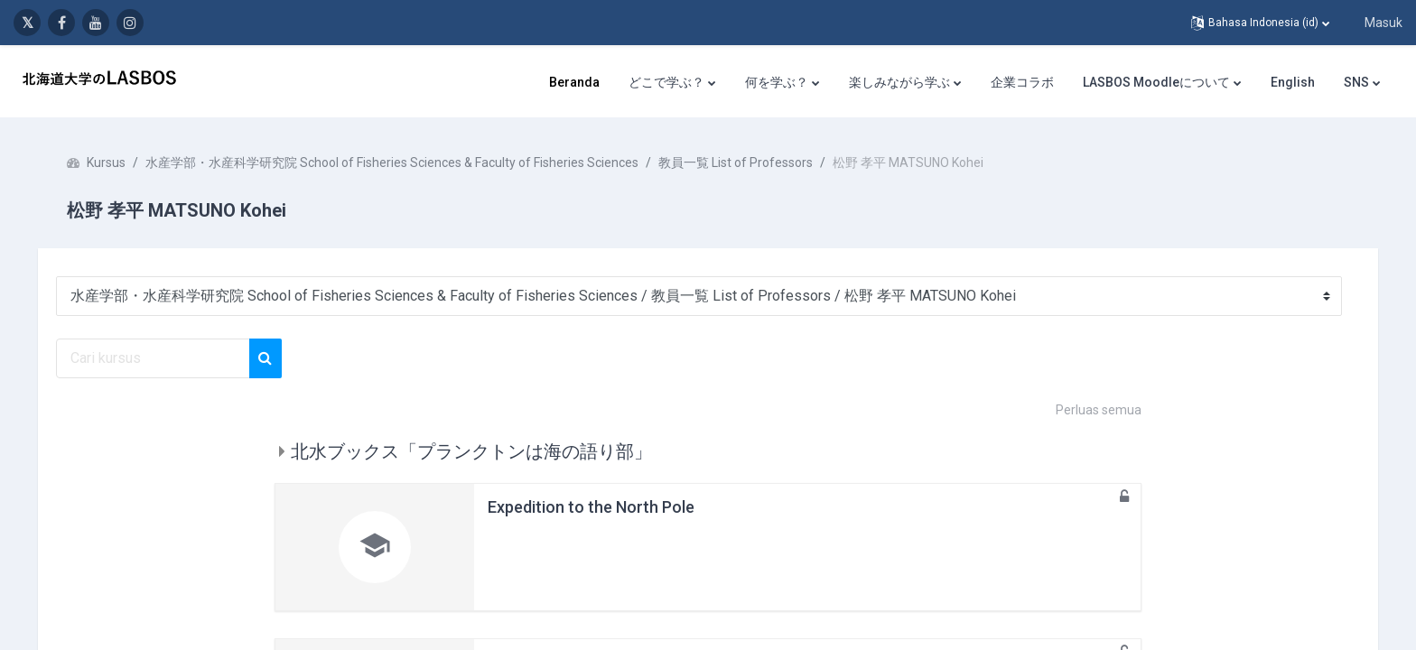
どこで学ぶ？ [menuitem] (666, 82)
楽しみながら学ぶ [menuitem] (899, 82)
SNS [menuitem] (1356, 82)
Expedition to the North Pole (591, 506)
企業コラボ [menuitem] (1022, 82)
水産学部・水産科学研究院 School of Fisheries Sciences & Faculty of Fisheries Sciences (404, 162)
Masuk (1383, 22)
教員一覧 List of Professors (748, 162)
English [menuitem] (1293, 82)
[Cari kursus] (166, 358)
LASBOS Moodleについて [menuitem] (1156, 82)
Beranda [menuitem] (574, 82)
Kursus (118, 162)
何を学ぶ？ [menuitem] (776, 82)
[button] (1260, 23)
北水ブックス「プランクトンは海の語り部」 (471, 451)
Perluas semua (1098, 410)
